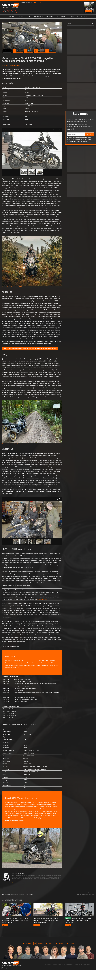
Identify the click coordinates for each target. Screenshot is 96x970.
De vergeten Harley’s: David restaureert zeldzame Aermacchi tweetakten (78, 920)
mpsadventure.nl (42, 599)
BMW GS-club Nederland (31, 660)
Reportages (89, 10)
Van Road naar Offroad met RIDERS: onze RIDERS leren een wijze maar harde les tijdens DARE (46, 920)
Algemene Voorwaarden (51, 964)
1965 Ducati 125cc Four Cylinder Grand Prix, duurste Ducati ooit (18, 894)
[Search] (92, 24)
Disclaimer (77, 964)
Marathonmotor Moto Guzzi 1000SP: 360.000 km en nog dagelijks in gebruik (32, 348)
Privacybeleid (61, 964)
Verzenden (90, 134)
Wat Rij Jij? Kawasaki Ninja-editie (86, 894)
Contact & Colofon (85, 964)
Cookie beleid (69, 964)
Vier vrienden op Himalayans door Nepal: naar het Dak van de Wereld (89, 7)
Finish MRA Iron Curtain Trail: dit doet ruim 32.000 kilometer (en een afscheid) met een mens (15, 920)
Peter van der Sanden (15, 65)
